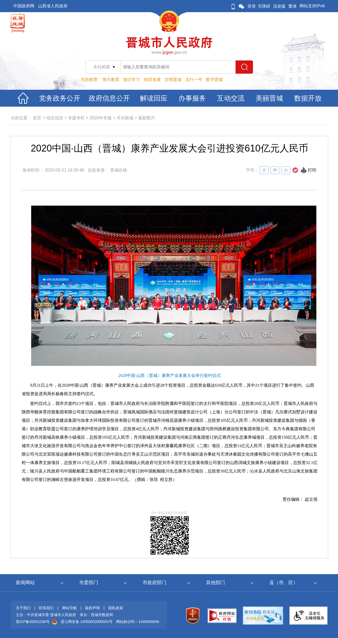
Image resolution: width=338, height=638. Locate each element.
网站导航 (69, 608)
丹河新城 (124, 118)
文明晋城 (173, 79)
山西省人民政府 (53, 6)
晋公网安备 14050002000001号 (87, 622)
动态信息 (54, 118)
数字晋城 (214, 79)
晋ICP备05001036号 (33, 622)
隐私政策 (115, 608)
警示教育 (110, 79)
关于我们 (23, 608)
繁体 (292, 6)
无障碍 (264, 6)
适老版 (279, 6)
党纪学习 (131, 79)
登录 (251, 6)
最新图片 (146, 118)
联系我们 (46, 608)
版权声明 (92, 608)
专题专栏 (76, 118)
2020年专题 (101, 118)
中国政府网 (23, 6)
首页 (37, 118)
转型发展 (152, 79)
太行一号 (193, 79)
